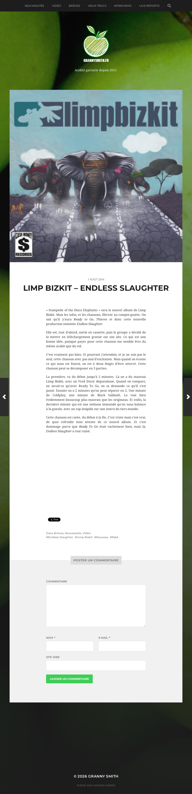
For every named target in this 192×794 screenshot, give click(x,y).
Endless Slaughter (60, 537)
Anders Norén (104, 785)
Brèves (74, 5)
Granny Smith (103, 776)
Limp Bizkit (85, 537)
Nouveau (102, 537)
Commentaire (56, 581)
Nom (50, 637)
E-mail (104, 637)
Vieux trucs (97, 5)
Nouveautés (34, 5)
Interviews (123, 5)
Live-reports (149, 5)
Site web (53, 657)
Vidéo (56, 5)
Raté (115, 537)
